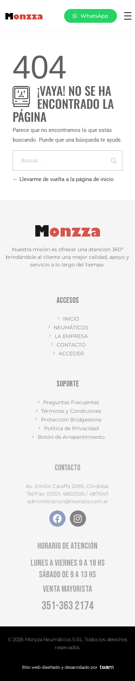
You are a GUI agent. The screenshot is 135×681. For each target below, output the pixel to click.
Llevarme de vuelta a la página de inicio (63, 179)
